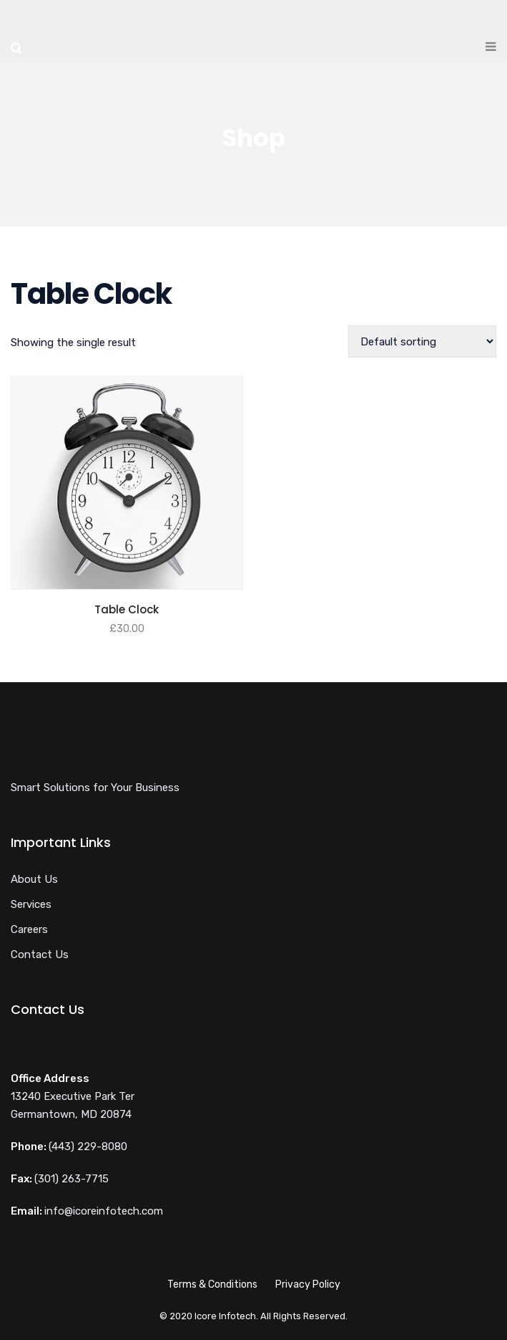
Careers (29, 929)
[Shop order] (422, 341)
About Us (34, 879)
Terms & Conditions (212, 1284)
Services (31, 904)
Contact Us (40, 954)
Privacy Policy (307, 1284)
